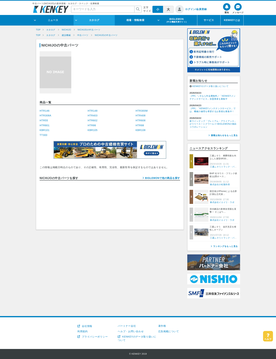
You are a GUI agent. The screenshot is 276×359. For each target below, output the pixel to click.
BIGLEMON (177, 20)
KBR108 (140, 130)
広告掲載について (168, 331)
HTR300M (142, 110)
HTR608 (140, 120)
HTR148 (93, 110)
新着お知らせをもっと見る (224, 135)
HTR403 (93, 115)
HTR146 (44, 110)
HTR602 (93, 120)
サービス (209, 20)
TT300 (43, 135)
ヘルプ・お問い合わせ (131, 331)
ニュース (53, 20)
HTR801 (44, 125)
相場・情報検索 (135, 20)
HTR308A (45, 115)
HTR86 (92, 125)
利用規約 (82, 331)
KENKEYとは (232, 20)
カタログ (94, 20)
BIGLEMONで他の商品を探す (162, 178)
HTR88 (140, 125)
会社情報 (86, 326)
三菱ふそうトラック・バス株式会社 (228, 167)
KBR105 (93, 130)
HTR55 (44, 120)
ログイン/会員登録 (196, 9)
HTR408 (140, 115)
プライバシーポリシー (94, 336)
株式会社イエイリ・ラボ (222, 202)
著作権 (162, 325)
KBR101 (44, 130)
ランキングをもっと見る (225, 246)
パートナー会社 (127, 325)
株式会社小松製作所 (220, 184)
